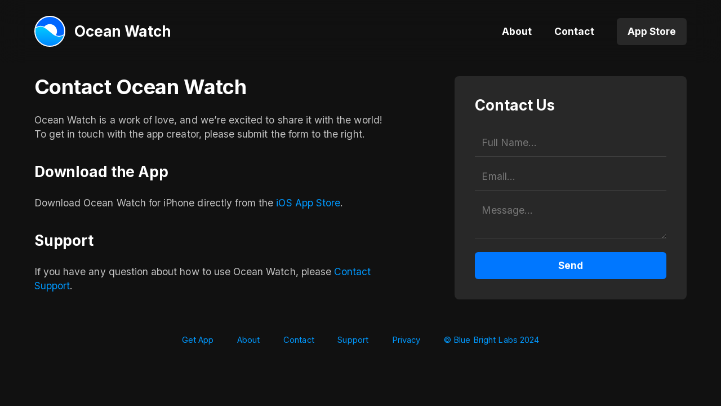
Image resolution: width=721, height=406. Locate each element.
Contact (574, 31)
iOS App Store (308, 203)
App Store (651, 31)
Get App (198, 340)
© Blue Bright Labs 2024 (491, 340)
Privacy (406, 340)
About (517, 31)
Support (352, 340)
